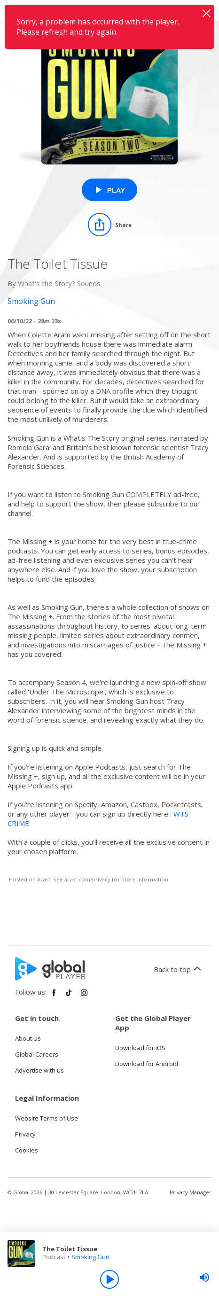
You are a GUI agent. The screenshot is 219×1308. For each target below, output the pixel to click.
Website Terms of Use (46, 1118)
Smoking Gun (90, 1257)
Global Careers (36, 1054)
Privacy (25, 1134)
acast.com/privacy (87, 879)
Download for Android (146, 1063)
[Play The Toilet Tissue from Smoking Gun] (110, 190)
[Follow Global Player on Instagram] (84, 996)
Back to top (179, 969)
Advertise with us (39, 1070)
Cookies (26, 1150)
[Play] (109, 1279)
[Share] (110, 224)
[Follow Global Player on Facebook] (54, 996)
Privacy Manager (190, 1192)
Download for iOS (140, 1047)
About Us (28, 1038)
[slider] (204, 1277)
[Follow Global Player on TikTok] (69, 996)
